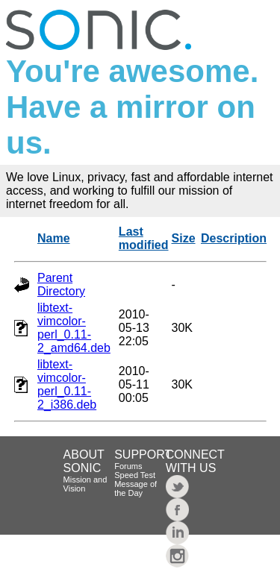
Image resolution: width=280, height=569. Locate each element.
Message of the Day (135, 488)
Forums (128, 466)
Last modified (144, 238)
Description (234, 238)
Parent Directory (61, 284)
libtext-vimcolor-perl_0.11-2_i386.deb (66, 384)
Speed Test (134, 475)
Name (53, 238)
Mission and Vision (85, 484)
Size (184, 238)
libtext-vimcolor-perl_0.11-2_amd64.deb (74, 327)
